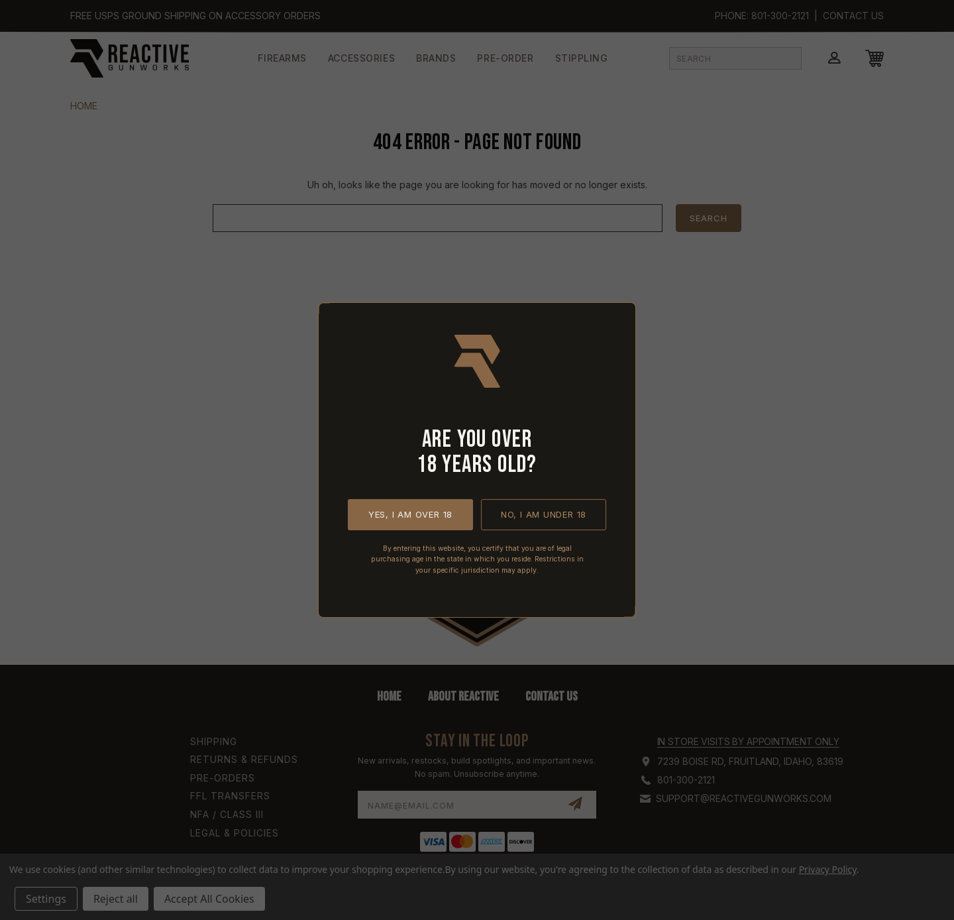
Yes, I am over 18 (410, 514)
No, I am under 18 (543, 514)
